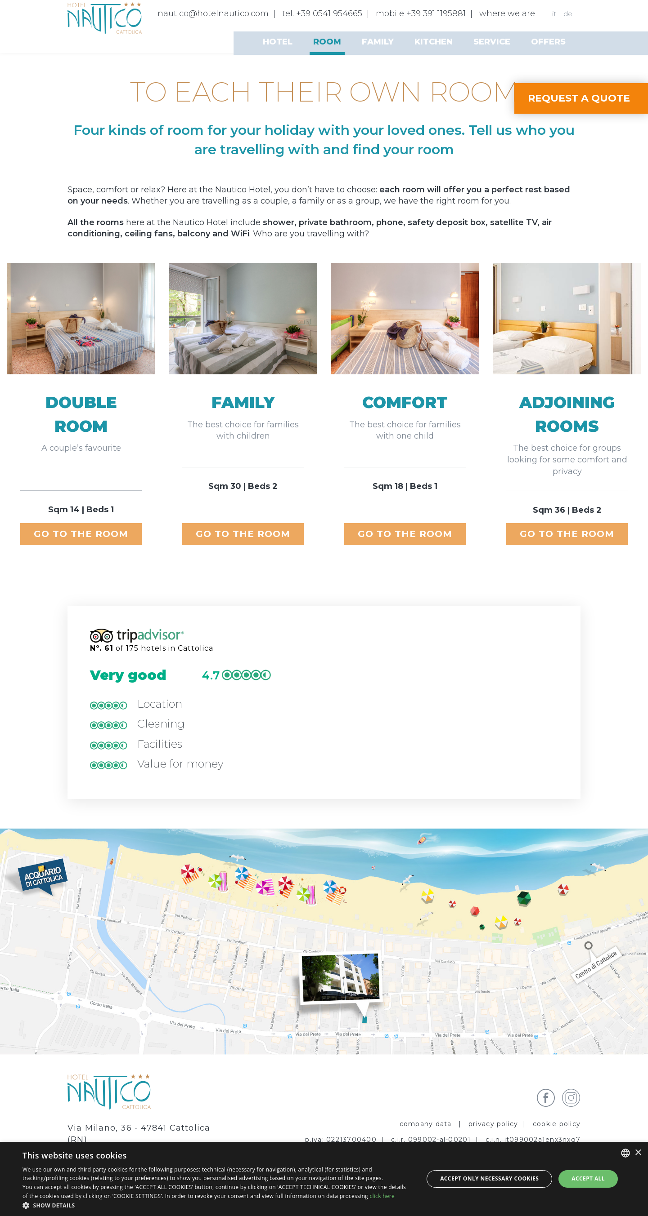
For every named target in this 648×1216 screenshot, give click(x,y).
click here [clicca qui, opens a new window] (382, 1196)
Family (378, 42)
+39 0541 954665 (329, 13)
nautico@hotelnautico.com (213, 13)
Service (491, 42)
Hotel (277, 42)
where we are (507, 13)
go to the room (81, 533)
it (554, 13)
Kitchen (433, 42)
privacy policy (493, 1124)
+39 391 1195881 (436, 13)
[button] (217, 1205)
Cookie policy (556, 1124)
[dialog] (324, 1179)
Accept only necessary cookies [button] (489, 1178)
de (567, 13)
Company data (427, 1124)
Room (327, 42)
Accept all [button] (588, 1178)
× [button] (637, 1152)
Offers (548, 42)
